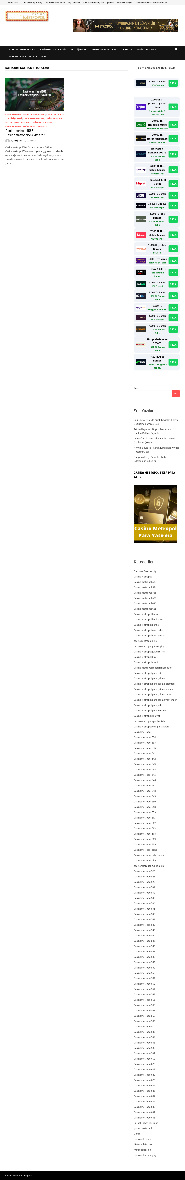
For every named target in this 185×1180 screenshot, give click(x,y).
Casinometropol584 (144, 1037)
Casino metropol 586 (145, 598)
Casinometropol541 (144, 919)
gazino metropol (143, 1128)
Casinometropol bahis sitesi (149, 855)
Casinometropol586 (144, 1048)
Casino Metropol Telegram (18, 1175)
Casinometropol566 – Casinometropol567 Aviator (25, 133)
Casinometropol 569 (145, 839)
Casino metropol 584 (145, 587)
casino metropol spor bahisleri (150, 721)
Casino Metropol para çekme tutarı (153, 694)
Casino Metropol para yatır (148, 705)
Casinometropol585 (144, 1042)
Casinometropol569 (15, 126)
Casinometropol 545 (145, 774)
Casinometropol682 (144, 1085)
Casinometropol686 (144, 1106)
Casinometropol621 (144, 1069)
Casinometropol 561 (145, 817)
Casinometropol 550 (145, 801)
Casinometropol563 (144, 999)
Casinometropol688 (144, 1117)
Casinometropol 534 (145, 737)
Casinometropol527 (144, 876)
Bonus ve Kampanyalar (93, 2)
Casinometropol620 (144, 1064)
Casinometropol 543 (145, 764)
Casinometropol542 (144, 924)
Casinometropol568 (42, 122)
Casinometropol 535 (145, 742)
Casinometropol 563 (145, 828)
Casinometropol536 (144, 914)
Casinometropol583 (144, 1031)
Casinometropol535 (144, 908)
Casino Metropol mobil (146, 662)
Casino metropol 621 (145, 608)
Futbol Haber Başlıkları (146, 1123)
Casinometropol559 (144, 978)
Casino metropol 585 (145, 592)
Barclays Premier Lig (145, 571)
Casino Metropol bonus (146, 624)
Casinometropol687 (144, 1112)
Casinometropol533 (144, 898)
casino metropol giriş (145, 640)
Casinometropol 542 (145, 758)
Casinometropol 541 (145, 753)
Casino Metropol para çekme (149, 678)
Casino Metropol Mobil (55, 2)
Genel (137, 1133)
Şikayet (110, 2)
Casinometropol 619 (145, 844)
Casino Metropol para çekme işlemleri (154, 683)
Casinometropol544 (144, 935)
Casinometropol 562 (145, 823)
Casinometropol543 (144, 930)
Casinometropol (142, 732)
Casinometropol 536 (145, 748)
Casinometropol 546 (145, 780)
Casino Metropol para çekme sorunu (153, 689)
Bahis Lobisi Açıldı (125, 2)
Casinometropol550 (144, 967)
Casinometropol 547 (145, 785)
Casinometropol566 (15, 114)
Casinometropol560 (144, 983)
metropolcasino (142, 1149)
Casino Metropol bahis (146, 614)
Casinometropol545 (144, 940)
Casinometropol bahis (145, 849)
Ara (136, 388)
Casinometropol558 (144, 973)
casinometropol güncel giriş (149, 865)
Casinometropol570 (37, 126)
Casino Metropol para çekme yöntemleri (155, 699)
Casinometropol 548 (145, 790)
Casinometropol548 (144, 957)
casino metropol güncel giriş (149, 646)
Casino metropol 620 (145, 603)
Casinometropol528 (144, 882)
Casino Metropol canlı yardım (149, 635)
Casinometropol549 (144, 962)
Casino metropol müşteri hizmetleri (153, 667)
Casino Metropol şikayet (147, 715)
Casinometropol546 (144, 946)
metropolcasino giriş (145, 1155)
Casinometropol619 (144, 1058)
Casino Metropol (36, 114)
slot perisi (17, 140)
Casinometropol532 (144, 892)
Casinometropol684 (144, 1096)
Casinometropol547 (144, 951)
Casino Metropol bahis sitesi (149, 619)
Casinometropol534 (144, 903)
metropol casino (142, 1139)
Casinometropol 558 (145, 807)
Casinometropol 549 (145, 796)
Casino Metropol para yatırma (150, 710)
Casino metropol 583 (145, 582)
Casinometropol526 (144, 871)
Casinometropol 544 (145, 769)
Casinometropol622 (144, 1074)
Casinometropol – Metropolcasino (151, 2)
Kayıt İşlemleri (74, 2)
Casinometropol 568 (33, 118)
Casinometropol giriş (145, 860)
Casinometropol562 (144, 994)
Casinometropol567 (20, 122)
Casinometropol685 (144, 1101)
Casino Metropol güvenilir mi (149, 651)
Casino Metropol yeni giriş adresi (151, 726)
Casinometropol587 (144, 1053)
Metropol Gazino (143, 1144)
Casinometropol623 (144, 1080)
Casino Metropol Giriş (32, 2)
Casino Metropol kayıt (146, 657)
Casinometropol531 (144, 887)
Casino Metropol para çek (147, 673)
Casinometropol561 (144, 989)
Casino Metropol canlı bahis (148, 630)
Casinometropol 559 (145, 812)
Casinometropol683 (144, 1090)
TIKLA (173, 83)
